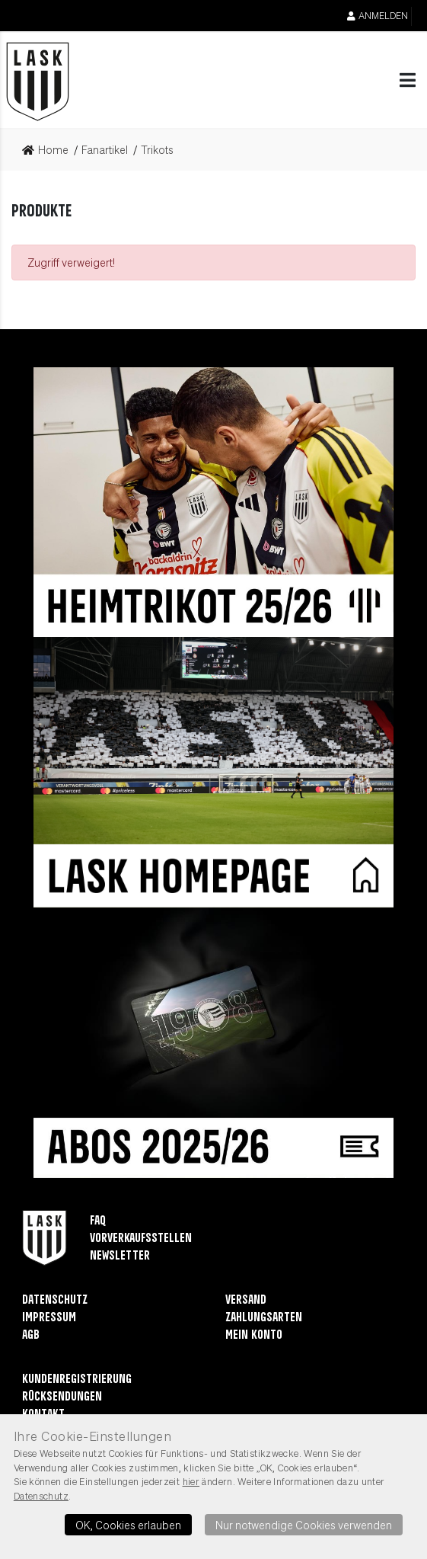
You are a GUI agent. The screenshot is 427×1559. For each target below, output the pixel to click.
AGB (31, 1335)
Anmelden (377, 15)
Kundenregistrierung (77, 1379)
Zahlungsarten (263, 1318)
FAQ (98, 1221)
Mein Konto (253, 1335)
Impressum (49, 1318)
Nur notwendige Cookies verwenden (303, 1525)
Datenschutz (55, 1300)
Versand (245, 1300)
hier (191, 1481)
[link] (50, 150)
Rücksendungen (62, 1397)
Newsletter (120, 1256)
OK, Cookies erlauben (128, 1525)
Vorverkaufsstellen (141, 1238)
